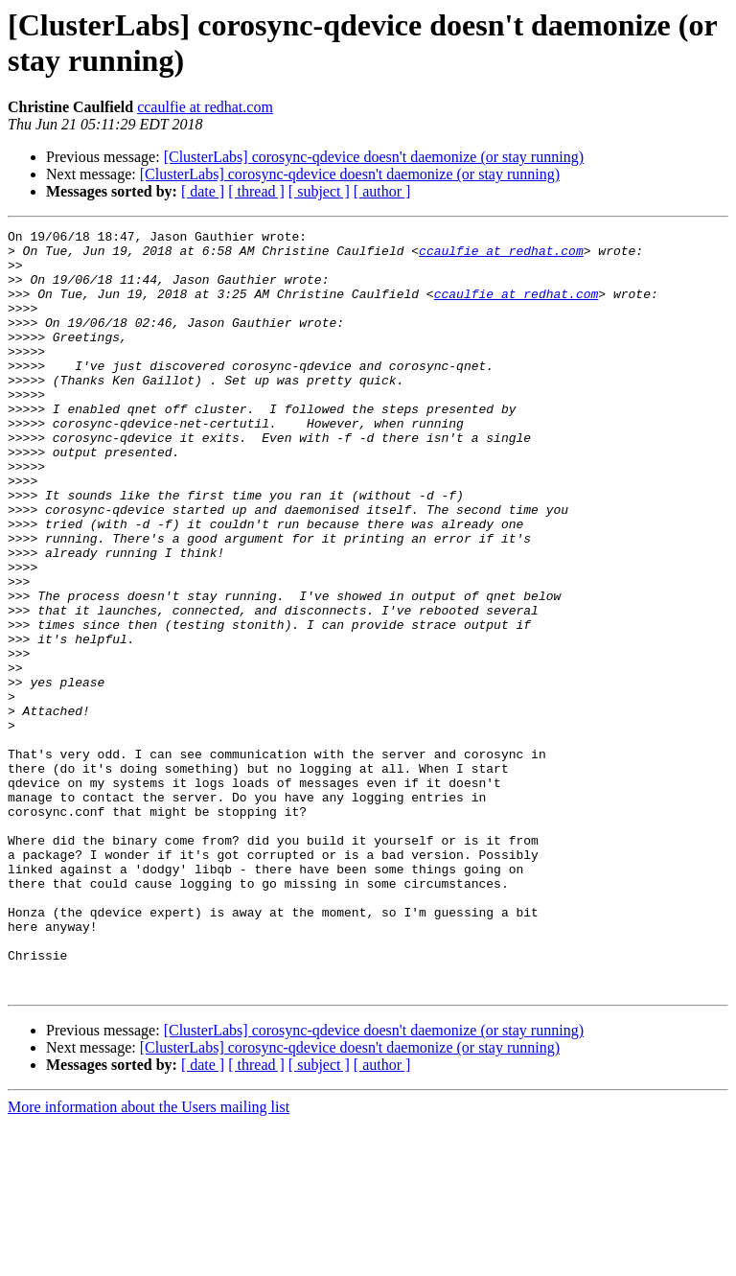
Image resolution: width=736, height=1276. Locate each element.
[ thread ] (256, 191)
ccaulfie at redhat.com (205, 107)
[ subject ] (319, 191)
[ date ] (202, 191)
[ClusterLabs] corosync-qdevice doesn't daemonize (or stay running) (374, 157)
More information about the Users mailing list (148, 1259)
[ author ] (382, 191)
